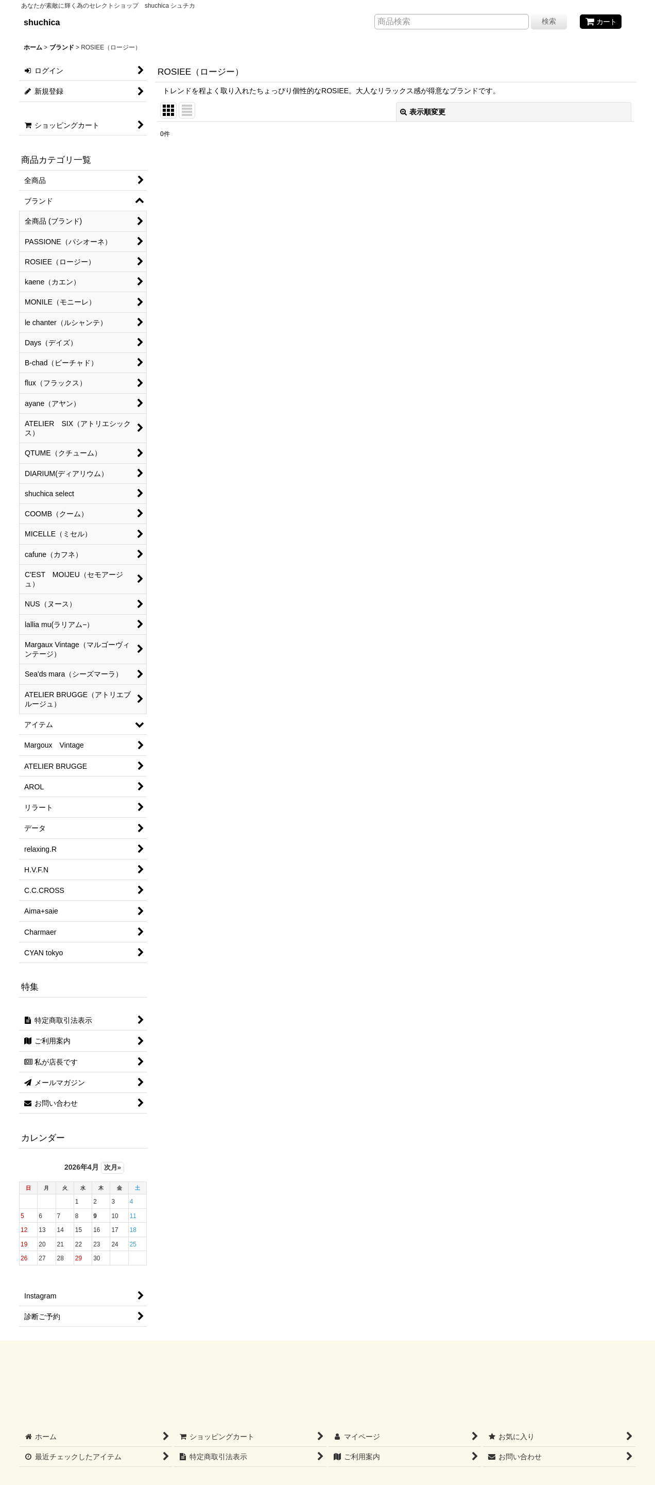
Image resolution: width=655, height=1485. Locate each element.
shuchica (42, 22)
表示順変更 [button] (422, 112)
